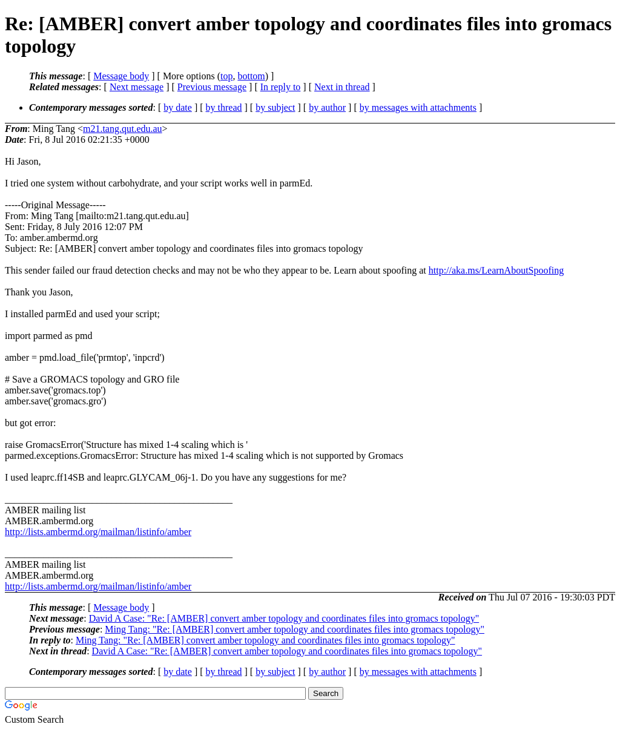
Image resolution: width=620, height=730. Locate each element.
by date (177, 107)
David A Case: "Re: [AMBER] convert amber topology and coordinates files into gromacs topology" (284, 618)
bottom (251, 76)
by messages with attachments (418, 107)
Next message (136, 87)
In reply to (280, 87)
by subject (275, 107)
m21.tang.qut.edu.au (122, 128)
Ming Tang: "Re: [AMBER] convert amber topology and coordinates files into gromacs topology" (294, 629)
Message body (121, 76)
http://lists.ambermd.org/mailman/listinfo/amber (98, 532)
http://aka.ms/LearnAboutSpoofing (496, 270)
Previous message (211, 87)
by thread (224, 107)
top (226, 76)
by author (327, 107)
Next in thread (342, 87)
